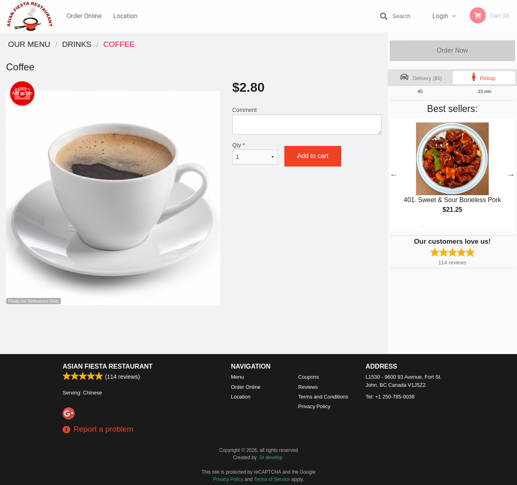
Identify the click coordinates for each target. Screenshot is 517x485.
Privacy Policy (314, 406)
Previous (394, 175)
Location (125, 16)
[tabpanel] (452, 174)
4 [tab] (458, 227)
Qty (255, 153)
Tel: (390, 397)
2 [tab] (434, 227)
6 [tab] (483, 227)
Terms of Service (272, 479)
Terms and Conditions (323, 397)
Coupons (308, 377)
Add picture (22, 93)
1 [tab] (422, 227)
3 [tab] (446, 227)
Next (511, 175)
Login (440, 16)
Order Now (452, 50)
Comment (307, 121)
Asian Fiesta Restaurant (108, 366)
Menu (237, 377)
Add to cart (312, 155)
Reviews (307, 387)
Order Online (84, 16)
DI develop (270, 457)
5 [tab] (471, 227)
